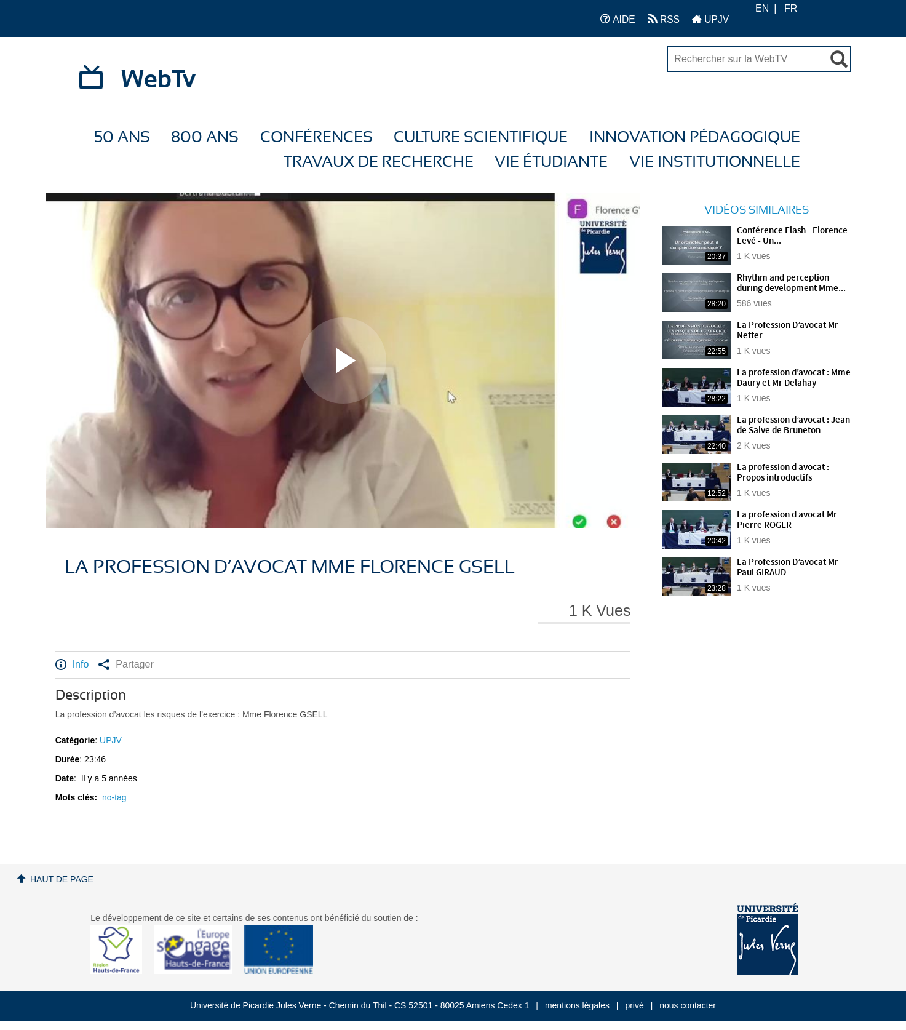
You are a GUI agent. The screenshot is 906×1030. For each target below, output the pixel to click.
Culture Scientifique (481, 137)
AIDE (617, 19)
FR (790, 8)
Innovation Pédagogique (694, 137)
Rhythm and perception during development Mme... (791, 283)
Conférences (316, 137)
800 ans (205, 137)
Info (72, 664)
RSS (664, 19)
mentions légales (577, 1005)
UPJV (710, 19)
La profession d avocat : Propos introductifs (783, 472)
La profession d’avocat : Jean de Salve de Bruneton (793, 425)
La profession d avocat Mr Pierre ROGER (787, 520)
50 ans (122, 137)
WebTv (158, 80)
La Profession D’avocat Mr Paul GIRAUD (787, 567)
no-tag (114, 797)
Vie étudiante (551, 162)
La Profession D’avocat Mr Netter (787, 330)
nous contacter (687, 1005)
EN (762, 8)
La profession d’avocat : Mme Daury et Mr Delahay (794, 378)
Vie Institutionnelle (714, 162)
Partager (125, 664)
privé (634, 1005)
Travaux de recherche (379, 162)
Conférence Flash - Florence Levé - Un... (792, 236)
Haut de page (61, 879)
